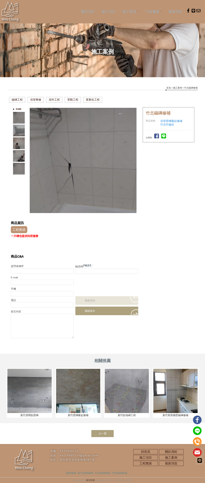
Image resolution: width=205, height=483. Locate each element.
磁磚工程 (17, 99)
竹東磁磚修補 (119, 473)
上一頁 (102, 433)
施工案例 (130, 11)
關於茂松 (88, 11)
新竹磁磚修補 (85, 473)
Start (84, 217)
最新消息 (175, 11)
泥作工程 (54, 99)
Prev (32, 160)
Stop (87, 217)
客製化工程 (93, 99)
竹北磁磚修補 (102, 473)
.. (113, 480)
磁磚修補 (71, 473)
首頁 (168, 87)
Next (135, 160)
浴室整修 (35, 99)
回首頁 (145, 451)
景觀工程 (72, 99)
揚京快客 (90, 480)
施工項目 (109, 11)
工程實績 (153, 11)
